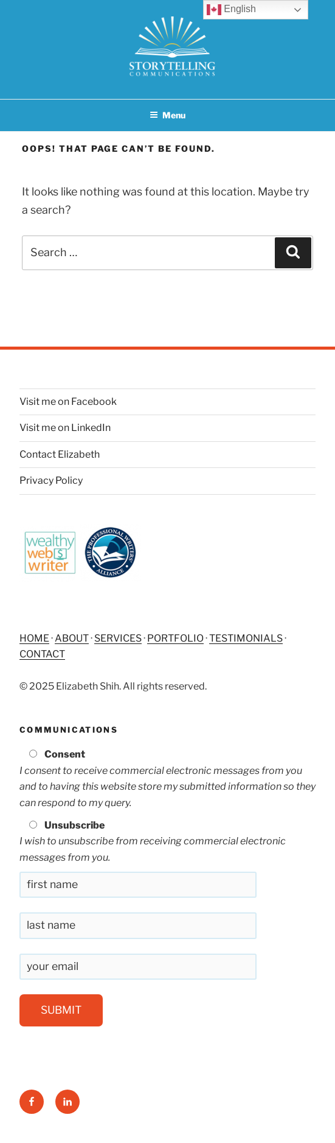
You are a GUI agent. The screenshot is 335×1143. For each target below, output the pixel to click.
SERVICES (118, 638)
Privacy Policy (51, 480)
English (231, 9)
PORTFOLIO (175, 638)
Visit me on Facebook (68, 401)
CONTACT (42, 654)
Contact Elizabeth (59, 454)
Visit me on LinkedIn (65, 427)
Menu (167, 115)
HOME (34, 638)
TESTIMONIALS (246, 638)
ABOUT (72, 638)
